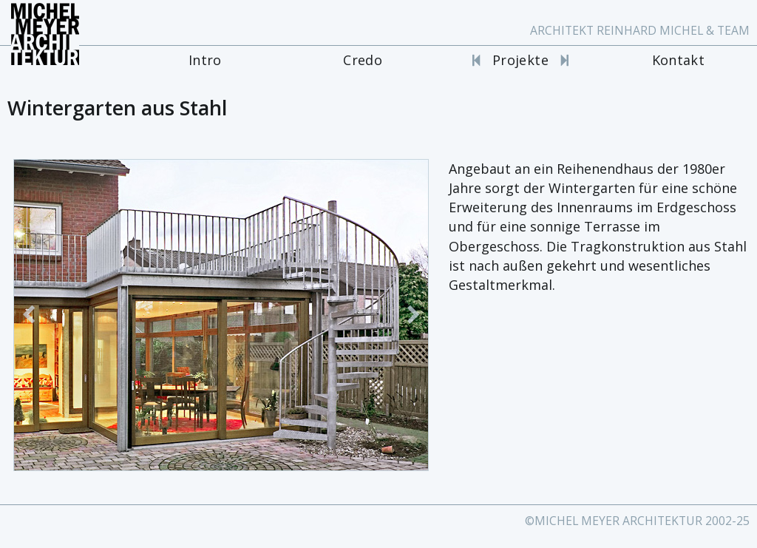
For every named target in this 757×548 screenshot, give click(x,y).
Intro (205, 60)
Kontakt (678, 60)
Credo (362, 60)
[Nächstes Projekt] (564, 60)
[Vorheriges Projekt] (476, 60)
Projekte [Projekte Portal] (520, 60)
